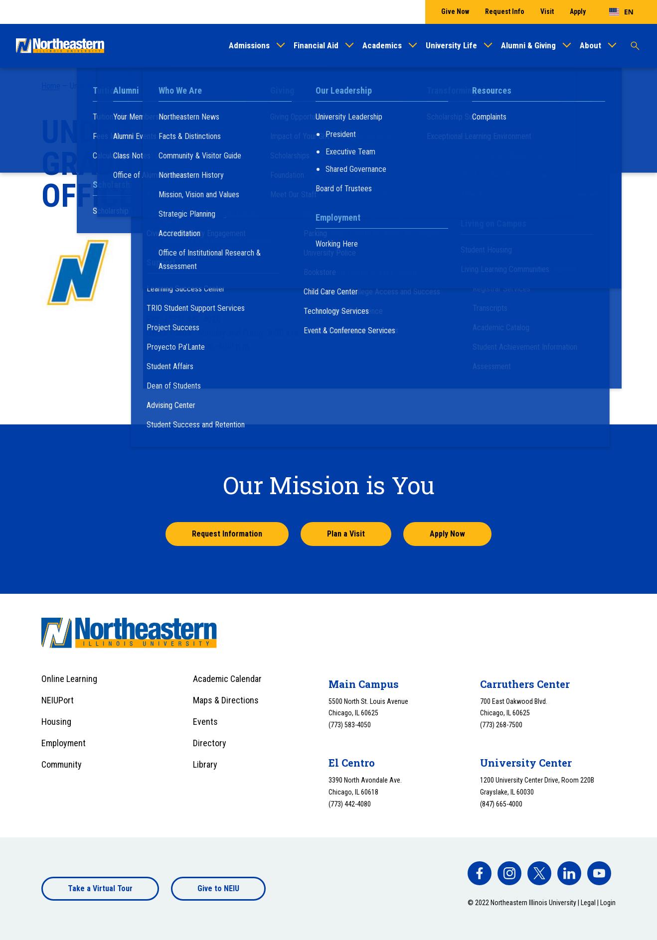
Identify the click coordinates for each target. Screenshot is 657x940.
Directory (209, 743)
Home (50, 86)
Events (205, 721)
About (590, 45)
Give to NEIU (218, 888)
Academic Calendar (227, 678)
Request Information (227, 533)
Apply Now (447, 533)
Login (608, 903)
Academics (382, 45)
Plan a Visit (346, 533)
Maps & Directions (226, 700)
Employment (63, 743)
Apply (578, 11)
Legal (588, 903)
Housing (56, 721)
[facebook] (480, 873)
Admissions (249, 45)
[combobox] (621, 12)
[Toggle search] (635, 46)
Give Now (455, 11)
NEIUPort (57, 700)
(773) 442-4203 (203, 292)
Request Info (504, 11)
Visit (547, 11)
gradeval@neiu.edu (206, 305)
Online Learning (69, 678)
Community (61, 764)
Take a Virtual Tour (100, 888)
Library (205, 764)
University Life (451, 45)
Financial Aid (316, 45)
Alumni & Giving (528, 45)
